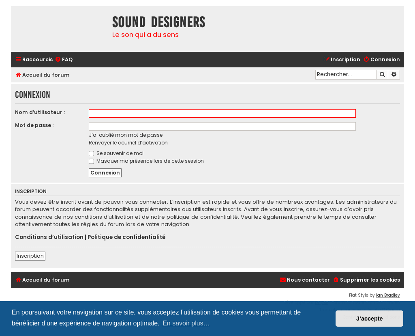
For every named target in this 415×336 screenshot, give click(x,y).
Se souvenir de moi (116, 153)
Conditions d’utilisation (49, 237)
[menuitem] (64, 59)
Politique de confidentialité (126, 237)
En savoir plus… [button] (186, 323)
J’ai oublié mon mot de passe (126, 135)
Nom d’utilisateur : (40, 112)
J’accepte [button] (369, 318)
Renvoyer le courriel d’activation (128, 143)
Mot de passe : (34, 125)
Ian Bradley (388, 295)
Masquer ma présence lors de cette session (146, 160)
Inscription (30, 256)
